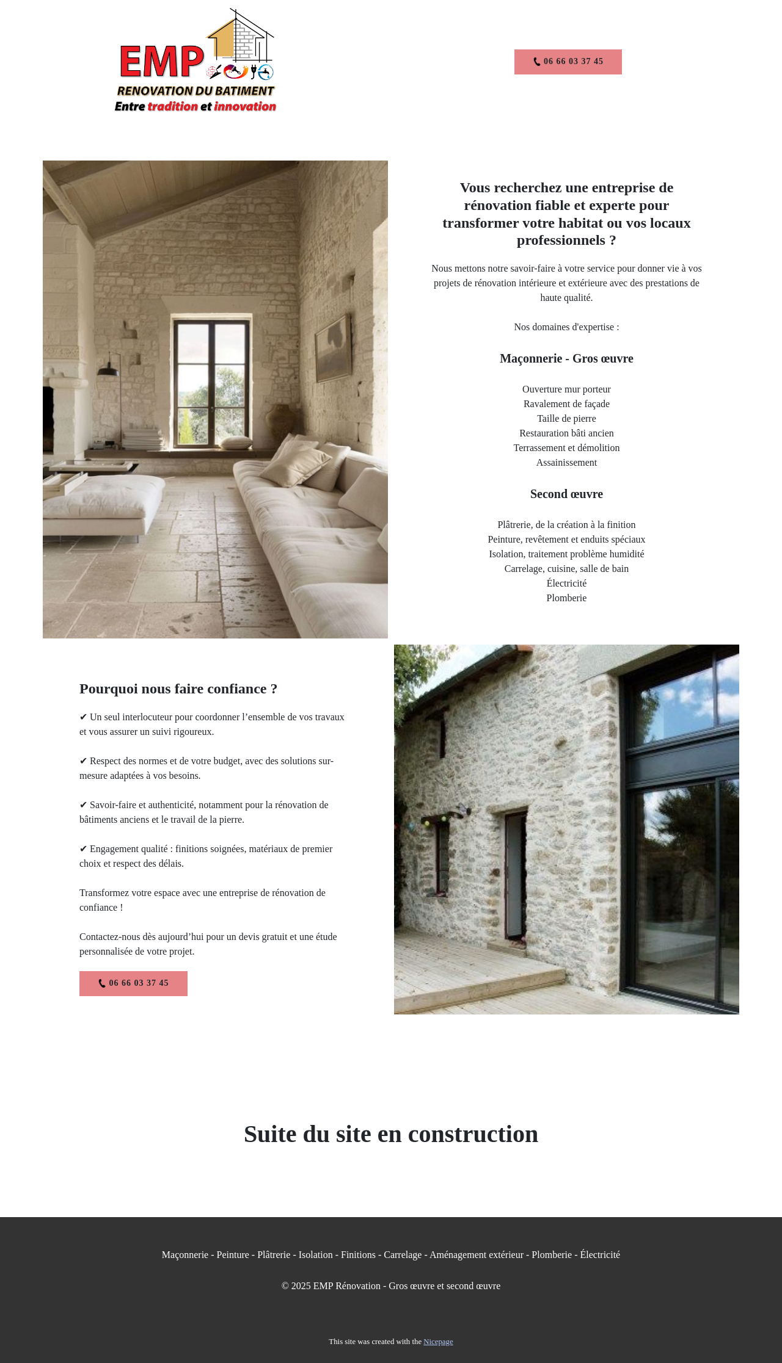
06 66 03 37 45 (568, 62)
